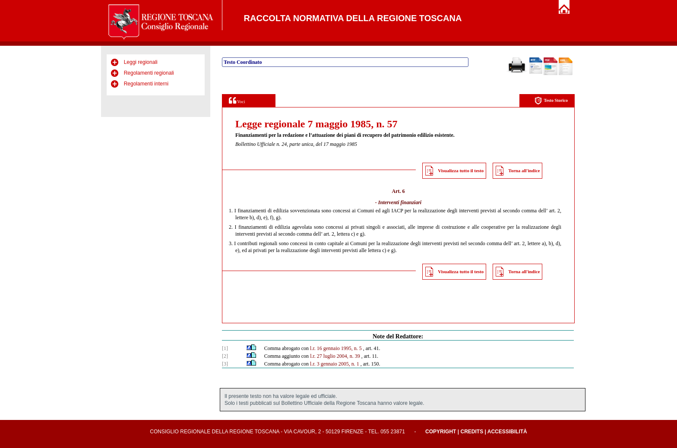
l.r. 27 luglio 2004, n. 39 (335, 356)
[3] (225, 364)
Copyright (440, 432)
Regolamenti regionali (149, 73)
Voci (237, 100)
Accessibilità (507, 432)
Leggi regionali (141, 62)
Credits (471, 432)
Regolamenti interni (146, 84)
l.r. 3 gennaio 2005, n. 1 (334, 364)
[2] (225, 356)
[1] (225, 348)
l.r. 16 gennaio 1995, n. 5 (336, 348)
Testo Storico (551, 101)
